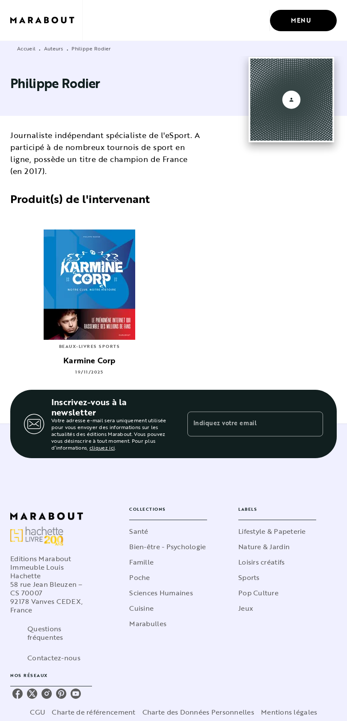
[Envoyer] (313, 424)
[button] (168, 531)
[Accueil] (46, 20)
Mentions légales (289, 712)
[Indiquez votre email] (244, 424)
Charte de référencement (93, 712)
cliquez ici (102, 447)
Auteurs (53, 48)
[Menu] (303, 20)
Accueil (26, 48)
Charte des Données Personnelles (198, 712)
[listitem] (17, 693)
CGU (37, 712)
